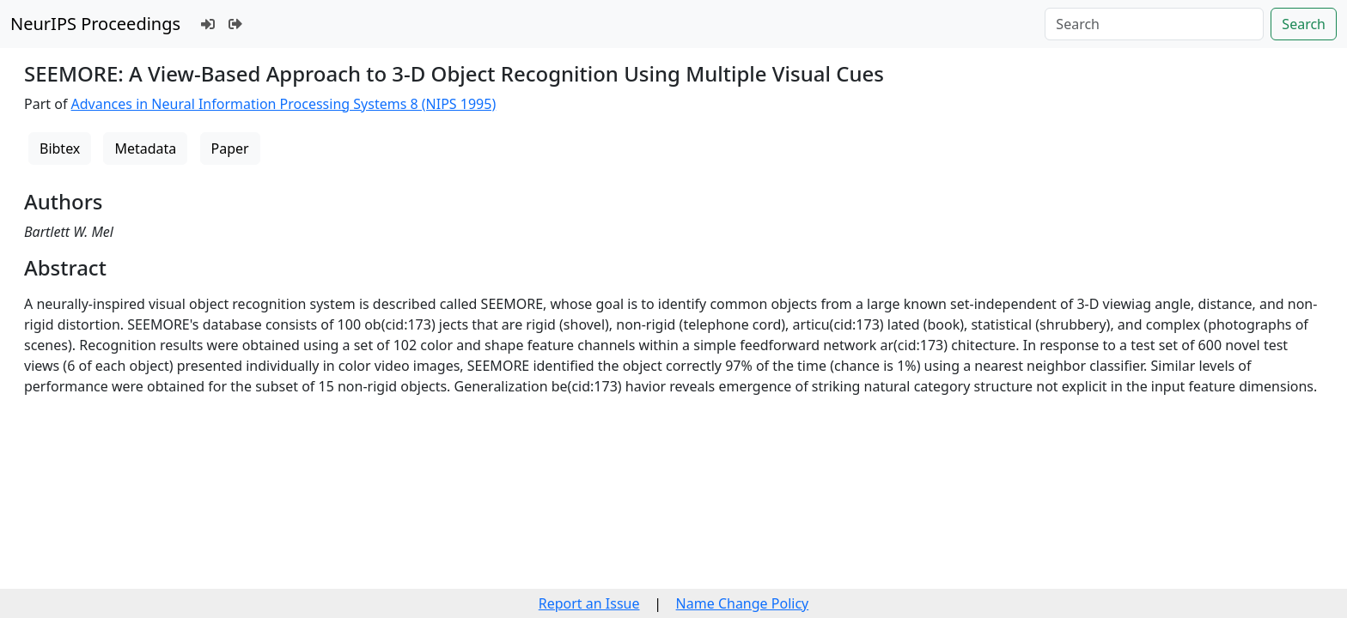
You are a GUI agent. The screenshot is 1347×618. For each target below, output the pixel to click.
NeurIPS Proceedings (95, 23)
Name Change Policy (742, 603)
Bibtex (60, 148)
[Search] (1154, 24)
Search (1304, 24)
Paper (230, 148)
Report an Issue (589, 603)
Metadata (145, 148)
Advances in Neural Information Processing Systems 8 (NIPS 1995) (284, 103)
